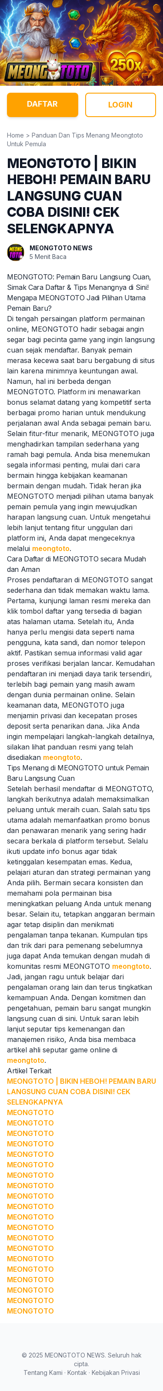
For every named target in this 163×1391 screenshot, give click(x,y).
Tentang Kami (43, 1372)
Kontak (77, 1372)
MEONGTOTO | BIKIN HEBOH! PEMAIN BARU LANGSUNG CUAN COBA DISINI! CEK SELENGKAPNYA (81, 1091)
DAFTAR (42, 103)
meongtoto (51, 548)
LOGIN (120, 104)
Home (15, 135)
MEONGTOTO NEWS (61, 248)
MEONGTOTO (30, 1112)
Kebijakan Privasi (116, 1372)
